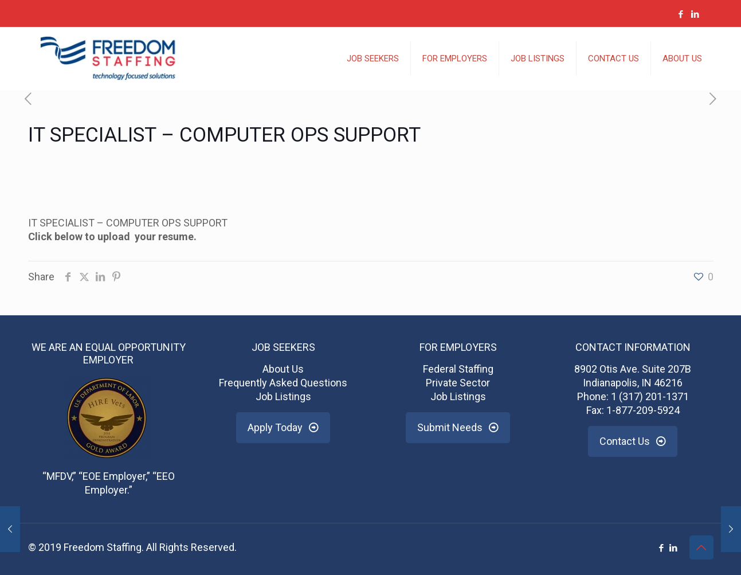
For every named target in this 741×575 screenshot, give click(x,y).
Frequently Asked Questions (283, 383)
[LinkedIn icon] (695, 14)
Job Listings (283, 396)
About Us (283, 369)
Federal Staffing (458, 369)
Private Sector (458, 383)
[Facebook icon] (681, 14)
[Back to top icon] (701, 547)
